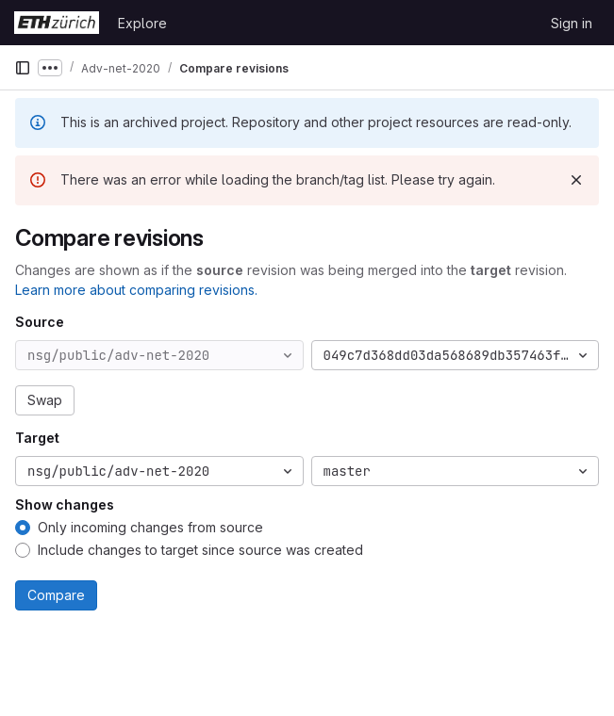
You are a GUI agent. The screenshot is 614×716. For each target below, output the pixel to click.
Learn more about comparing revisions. (136, 290)
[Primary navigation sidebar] (23, 68)
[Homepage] (56, 23)
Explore (142, 23)
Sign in (571, 23)
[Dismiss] (576, 180)
